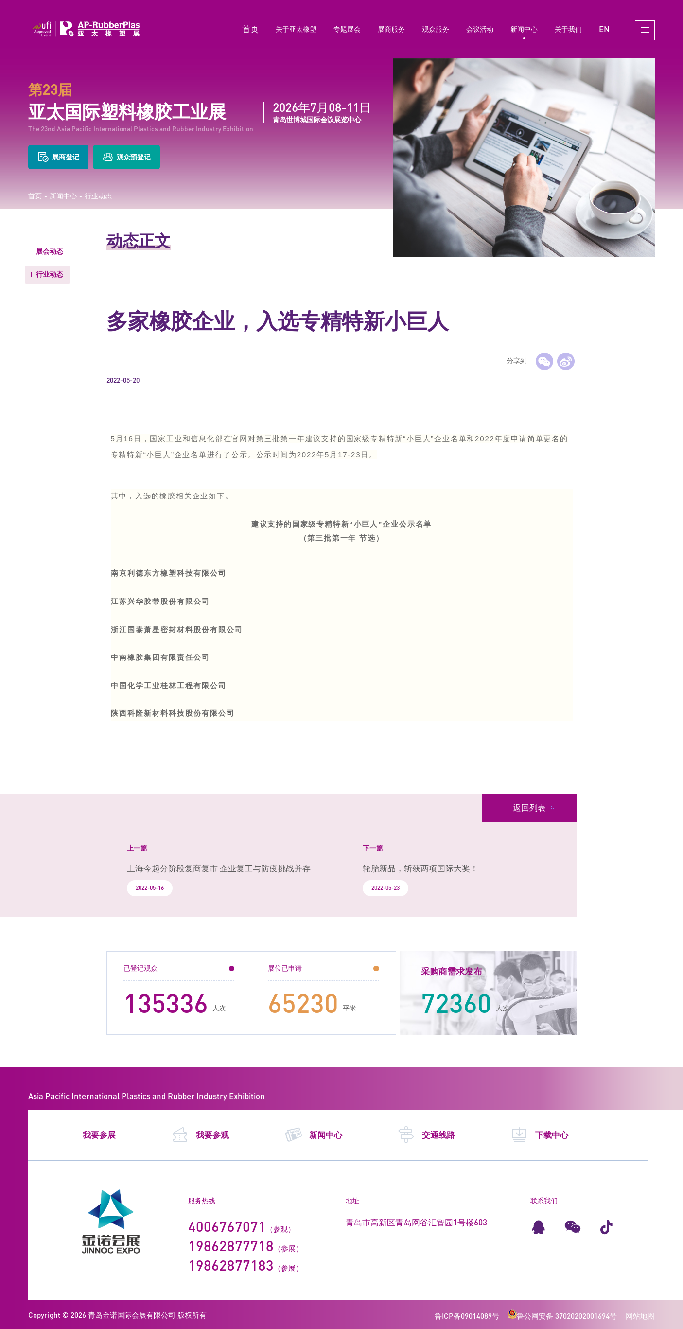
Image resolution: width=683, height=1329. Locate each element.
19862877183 (231, 1265)
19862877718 (231, 1245)
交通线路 (426, 1135)
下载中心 (539, 1135)
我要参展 (99, 1135)
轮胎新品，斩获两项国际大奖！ (420, 868)
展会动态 (49, 251)
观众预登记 (126, 157)
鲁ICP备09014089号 (467, 1315)
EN (604, 29)
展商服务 (391, 29)
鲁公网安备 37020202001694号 (562, 1315)
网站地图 (640, 1315)
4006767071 (227, 1226)
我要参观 (200, 1135)
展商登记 (58, 157)
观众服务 (435, 29)
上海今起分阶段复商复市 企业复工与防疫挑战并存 (219, 868)
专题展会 (347, 29)
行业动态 (98, 196)
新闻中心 (524, 29)
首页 (250, 29)
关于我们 (568, 29)
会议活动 (479, 29)
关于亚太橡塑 (296, 29)
